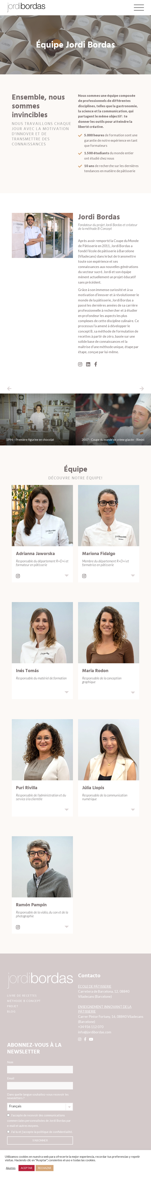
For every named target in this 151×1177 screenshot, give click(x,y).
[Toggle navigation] (139, 7)
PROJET (12, 1006)
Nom (40, 1066)
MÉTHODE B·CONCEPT (24, 1001)
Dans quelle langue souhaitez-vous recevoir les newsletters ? (38, 1096)
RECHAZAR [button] (44, 1168)
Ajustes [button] (11, 1168)
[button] (9, 388)
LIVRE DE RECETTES (22, 995)
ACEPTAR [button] (26, 1168)
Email (40, 1082)
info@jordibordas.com (94, 1032)
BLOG (11, 1011)
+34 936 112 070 (90, 1027)
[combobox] (40, 1107)
